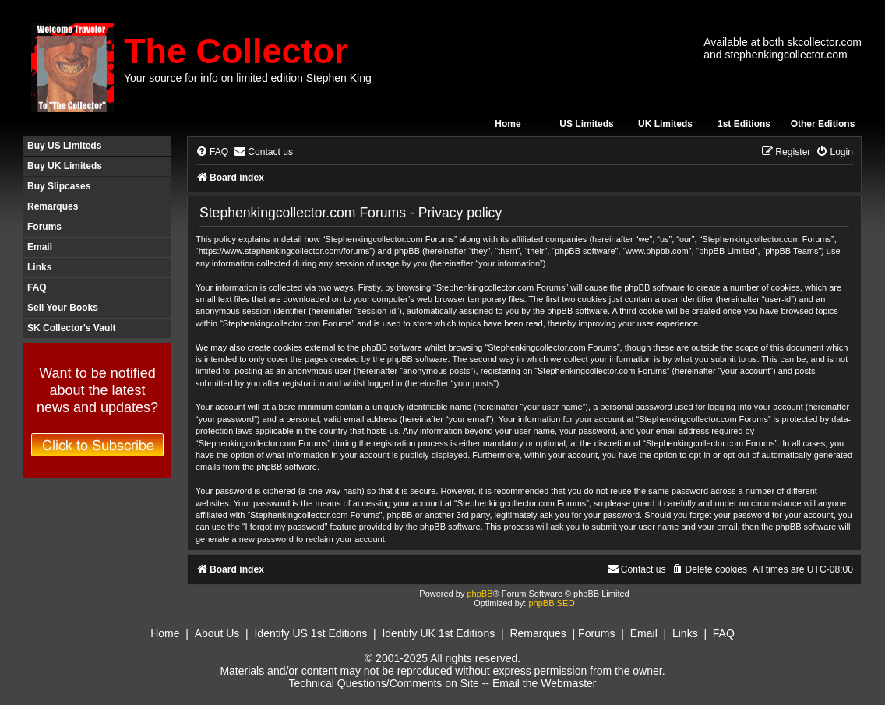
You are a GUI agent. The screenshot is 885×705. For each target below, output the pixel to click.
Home (507, 123)
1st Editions (744, 123)
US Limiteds (586, 123)
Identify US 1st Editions (310, 633)
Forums (44, 226)
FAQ (37, 287)
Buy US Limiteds (64, 145)
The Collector (236, 51)
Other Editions (823, 123)
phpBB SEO (551, 603)
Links (39, 267)
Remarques (52, 206)
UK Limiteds (665, 123)
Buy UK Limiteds (64, 165)
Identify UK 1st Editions (438, 633)
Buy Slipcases (58, 186)
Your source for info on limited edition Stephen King (248, 78)
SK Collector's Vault (71, 328)
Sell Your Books (62, 307)
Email (39, 246)
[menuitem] (212, 152)
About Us (217, 633)
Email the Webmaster (544, 683)
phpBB (479, 593)
